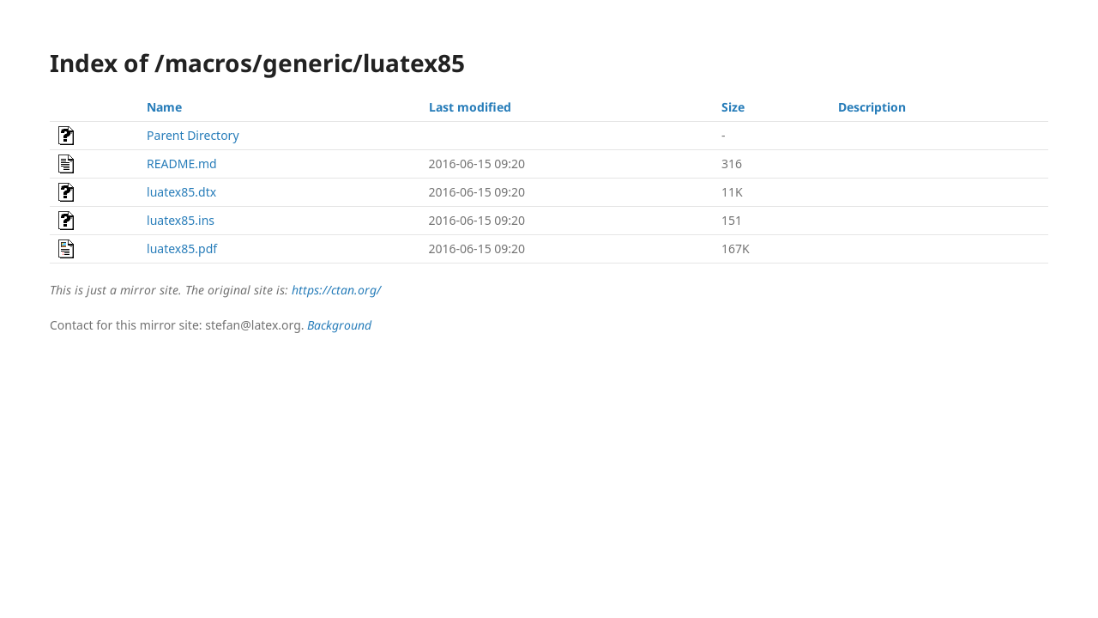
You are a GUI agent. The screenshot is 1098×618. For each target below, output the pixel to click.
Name (164, 107)
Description (872, 107)
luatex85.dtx (181, 192)
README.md (182, 163)
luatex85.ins (180, 220)
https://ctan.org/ (336, 290)
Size (733, 107)
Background (339, 325)
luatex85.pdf (182, 248)
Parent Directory (192, 135)
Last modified (470, 107)
